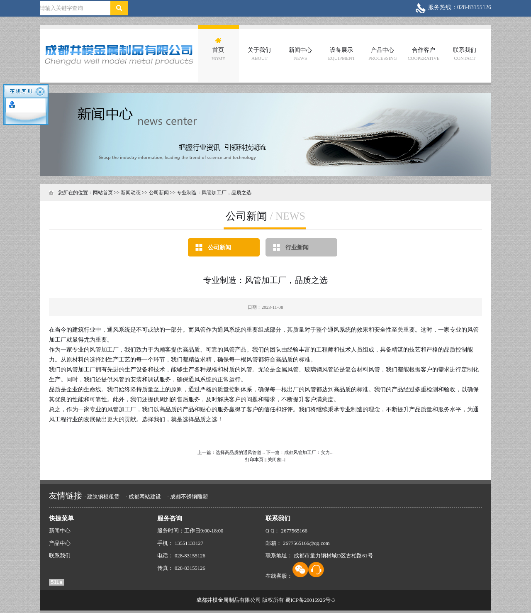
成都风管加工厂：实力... (308, 452)
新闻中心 (300, 53)
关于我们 (259, 53)
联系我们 (464, 53)
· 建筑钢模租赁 (102, 497)
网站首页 (103, 192)
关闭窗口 (277, 459)
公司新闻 (219, 247)
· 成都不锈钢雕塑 (187, 497)
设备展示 (341, 53)
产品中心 (382, 53)
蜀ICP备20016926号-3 (310, 600)
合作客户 (424, 53)
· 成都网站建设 (143, 497)
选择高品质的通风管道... (240, 452)
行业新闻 (297, 247)
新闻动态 (131, 192)
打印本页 (254, 459)
